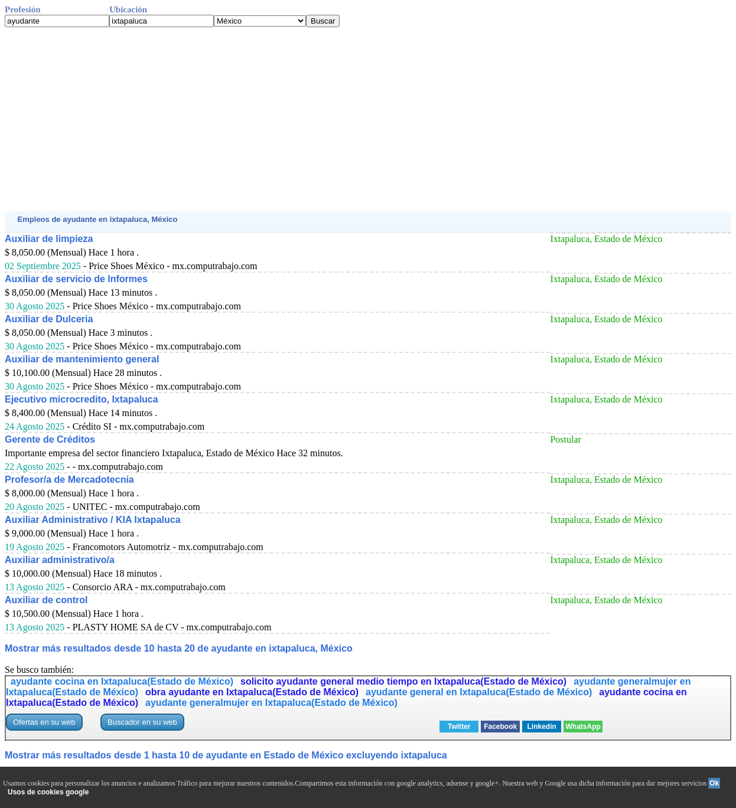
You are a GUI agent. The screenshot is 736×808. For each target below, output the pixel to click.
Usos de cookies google (48, 792)
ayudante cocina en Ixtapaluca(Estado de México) (122, 681)
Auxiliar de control (46, 600)
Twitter (459, 726)
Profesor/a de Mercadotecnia (69, 480)
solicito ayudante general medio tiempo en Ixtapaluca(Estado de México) (403, 681)
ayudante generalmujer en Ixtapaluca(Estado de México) (271, 703)
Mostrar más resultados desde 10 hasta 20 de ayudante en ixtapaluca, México (179, 648)
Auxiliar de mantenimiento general (82, 359)
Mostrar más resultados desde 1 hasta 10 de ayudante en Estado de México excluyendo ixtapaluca (226, 755)
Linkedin (541, 726)
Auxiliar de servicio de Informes (76, 279)
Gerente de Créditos (50, 439)
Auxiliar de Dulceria (49, 319)
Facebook (500, 726)
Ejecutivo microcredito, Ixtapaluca (81, 399)
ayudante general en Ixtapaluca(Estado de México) (479, 692)
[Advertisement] (359, 119)
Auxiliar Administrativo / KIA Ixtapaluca (93, 520)
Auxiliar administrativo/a (60, 560)
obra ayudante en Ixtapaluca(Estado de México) (252, 692)
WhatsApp (583, 726)
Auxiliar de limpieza (49, 239)
